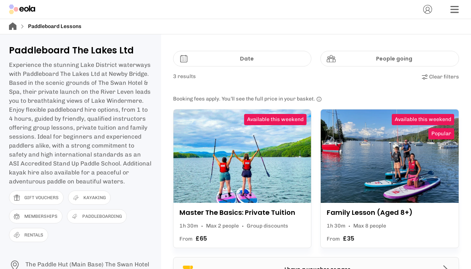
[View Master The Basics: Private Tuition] (242, 178)
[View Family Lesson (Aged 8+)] (389, 178)
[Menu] (454, 9)
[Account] (427, 9)
